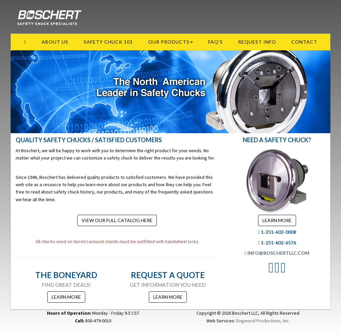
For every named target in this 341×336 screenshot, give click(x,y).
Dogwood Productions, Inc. (263, 321)
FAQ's (215, 42)
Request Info (257, 42)
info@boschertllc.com (278, 253)
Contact (304, 42)
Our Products (170, 42)
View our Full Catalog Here (117, 220)
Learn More (66, 297)
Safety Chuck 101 (108, 42)
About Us (55, 42)
